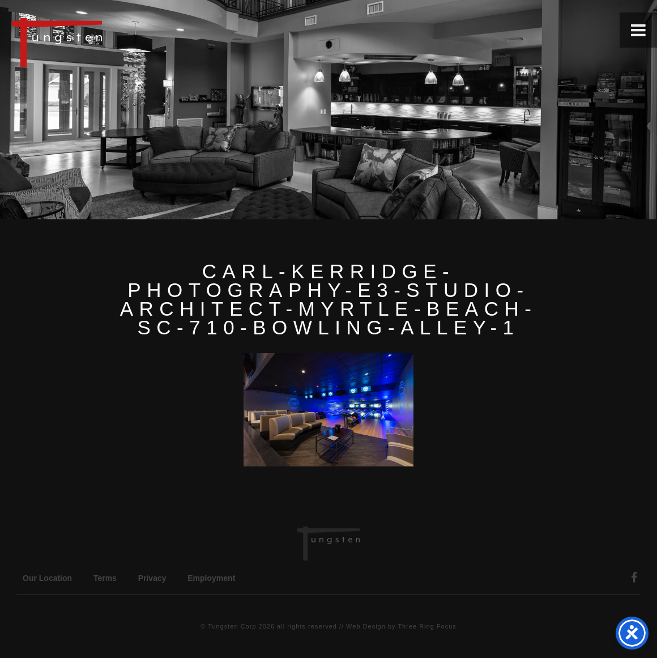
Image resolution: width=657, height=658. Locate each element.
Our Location (47, 578)
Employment (211, 578)
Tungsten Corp (232, 626)
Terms (105, 578)
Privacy (152, 578)
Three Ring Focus (427, 626)
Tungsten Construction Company (96, 42)
